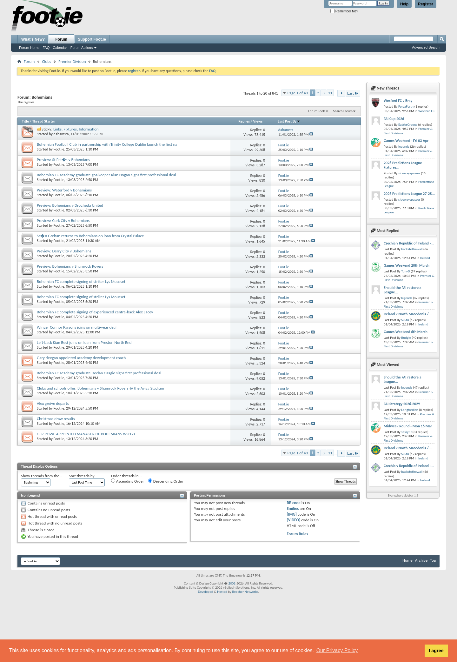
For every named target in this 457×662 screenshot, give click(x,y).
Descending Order (165, 481)
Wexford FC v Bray (398, 100)
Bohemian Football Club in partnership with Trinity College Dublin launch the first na (107, 144)
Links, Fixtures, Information (76, 129)
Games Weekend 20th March (406, 265)
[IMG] (292, 514)
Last (353, 93)
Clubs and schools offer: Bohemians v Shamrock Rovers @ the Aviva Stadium (100, 388)
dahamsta (61, 134)
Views (258, 121)
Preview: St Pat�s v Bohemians (63, 159)
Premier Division (72, 61)
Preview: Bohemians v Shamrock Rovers (70, 266)
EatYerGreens (407, 125)
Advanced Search (426, 47)
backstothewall (411, 249)
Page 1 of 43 (298, 92)
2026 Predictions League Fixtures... (403, 165)
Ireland (425, 258)
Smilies (293, 508)
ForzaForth (406, 106)
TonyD (405, 271)
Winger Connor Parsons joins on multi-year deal (76, 327)
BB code (294, 502)
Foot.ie (59, 149)
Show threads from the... (42, 475)
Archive (421, 560)
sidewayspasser (409, 173)
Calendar (60, 48)
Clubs (46, 61)
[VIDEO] (294, 520)
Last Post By (289, 121)
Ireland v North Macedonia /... (408, 314)
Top (433, 560)
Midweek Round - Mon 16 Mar (408, 426)
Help (404, 4)
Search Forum (343, 111)
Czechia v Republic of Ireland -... (409, 243)
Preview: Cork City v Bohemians (63, 220)
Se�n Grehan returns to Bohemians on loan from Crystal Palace (90, 235)
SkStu (405, 320)
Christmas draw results (56, 418)
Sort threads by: (82, 475)
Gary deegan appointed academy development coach (81, 357)
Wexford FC (426, 111)
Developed (205, 592)
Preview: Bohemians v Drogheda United (70, 205)
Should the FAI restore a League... (402, 289)
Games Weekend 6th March (405, 332)
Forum (61, 39)
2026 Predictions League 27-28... (409, 193)
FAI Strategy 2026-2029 (402, 404)
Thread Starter (43, 121)
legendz (403, 146)
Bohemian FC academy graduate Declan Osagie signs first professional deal (99, 373)
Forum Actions (81, 48)
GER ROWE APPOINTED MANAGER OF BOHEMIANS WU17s (86, 433)
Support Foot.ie (92, 39)
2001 (231, 583)
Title (25, 121)
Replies (244, 121)
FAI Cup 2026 (394, 119)
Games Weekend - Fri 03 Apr (406, 140)
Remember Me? (344, 11)
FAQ (46, 48)
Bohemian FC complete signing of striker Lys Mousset (81, 281)
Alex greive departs (53, 403)
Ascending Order (127, 481)
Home (407, 560)
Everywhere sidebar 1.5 (403, 495)
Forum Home (29, 48)
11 (330, 92)
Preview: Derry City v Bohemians (64, 251)
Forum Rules (297, 534)
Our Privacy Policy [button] (337, 650)
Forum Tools (316, 111)
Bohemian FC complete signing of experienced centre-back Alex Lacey (95, 312)
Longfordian (409, 410)
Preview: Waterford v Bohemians (64, 190)
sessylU (406, 432)
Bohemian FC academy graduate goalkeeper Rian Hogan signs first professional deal (106, 174)
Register (425, 4)
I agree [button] (436, 650)
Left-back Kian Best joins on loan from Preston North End (84, 342)
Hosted (222, 592)
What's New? (33, 39)
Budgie (406, 338)
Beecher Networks (245, 592)
